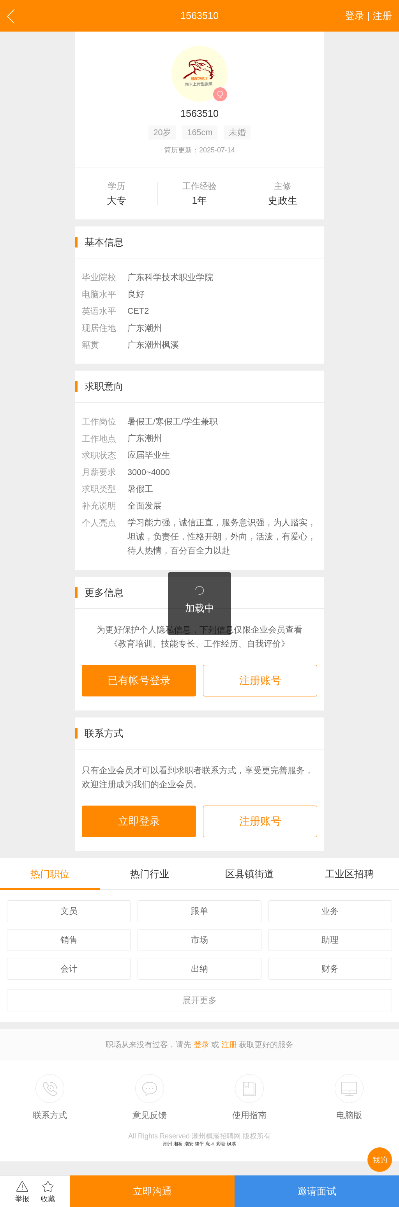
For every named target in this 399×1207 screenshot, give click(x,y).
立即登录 (139, 821)
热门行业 (149, 873)
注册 (229, 1044)
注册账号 (260, 680)
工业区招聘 (349, 873)
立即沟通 (152, 1191)
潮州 (167, 1144)
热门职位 (49, 873)
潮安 (189, 1144)
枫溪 (231, 1144)
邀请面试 (316, 1191)
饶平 (199, 1144)
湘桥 (178, 1144)
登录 (201, 1044)
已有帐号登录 (139, 680)
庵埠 (210, 1144)
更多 (199, 1000)
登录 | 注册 (368, 15)
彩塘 (221, 1144)
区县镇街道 (249, 873)
